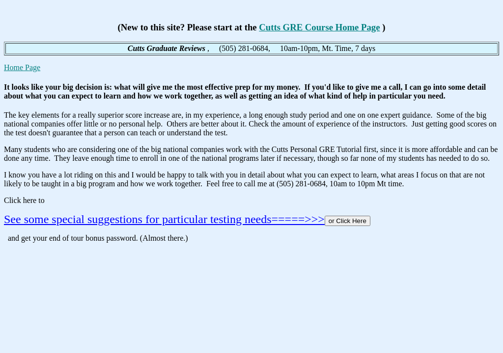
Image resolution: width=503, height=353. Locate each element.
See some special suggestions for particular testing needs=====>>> (164, 219)
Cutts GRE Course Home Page (319, 27)
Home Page (22, 67)
